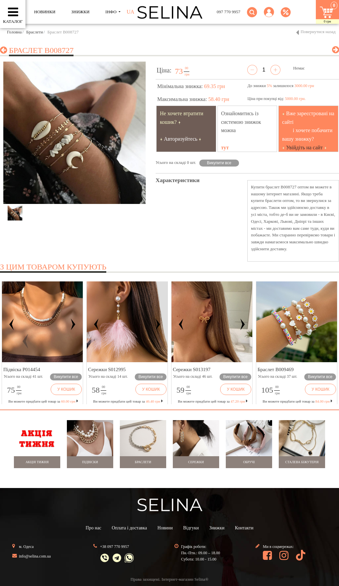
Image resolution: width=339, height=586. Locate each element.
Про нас (94, 527)
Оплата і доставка (129, 527)
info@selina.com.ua (35, 556)
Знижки (216, 527)
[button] (269, 16)
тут (225, 147)
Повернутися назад (318, 31)
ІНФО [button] (111, 11)
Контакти (244, 527)
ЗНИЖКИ (80, 11)
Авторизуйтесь (181, 139)
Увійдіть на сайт (304, 147)
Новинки (44, 11)
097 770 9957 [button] (229, 11)
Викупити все (219, 163)
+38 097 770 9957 (114, 546)
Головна (14, 31)
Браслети (34, 31)
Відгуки (191, 527)
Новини (165, 527)
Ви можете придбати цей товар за (128, 401)
